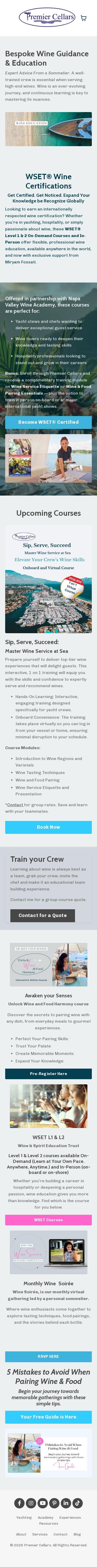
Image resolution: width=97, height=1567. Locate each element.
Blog (77, 1534)
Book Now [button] (48, 827)
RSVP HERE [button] (48, 1356)
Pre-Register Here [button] (48, 1073)
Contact (15, 804)
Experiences (70, 1517)
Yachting (24, 1517)
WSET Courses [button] (48, 1220)
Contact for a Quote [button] (43, 915)
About (21, 1534)
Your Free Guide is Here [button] (49, 1417)
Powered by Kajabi (48, 1554)
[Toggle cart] (83, 18)
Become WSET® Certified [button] (48, 422)
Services (40, 1534)
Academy (45, 1517)
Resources (48, 1523)
